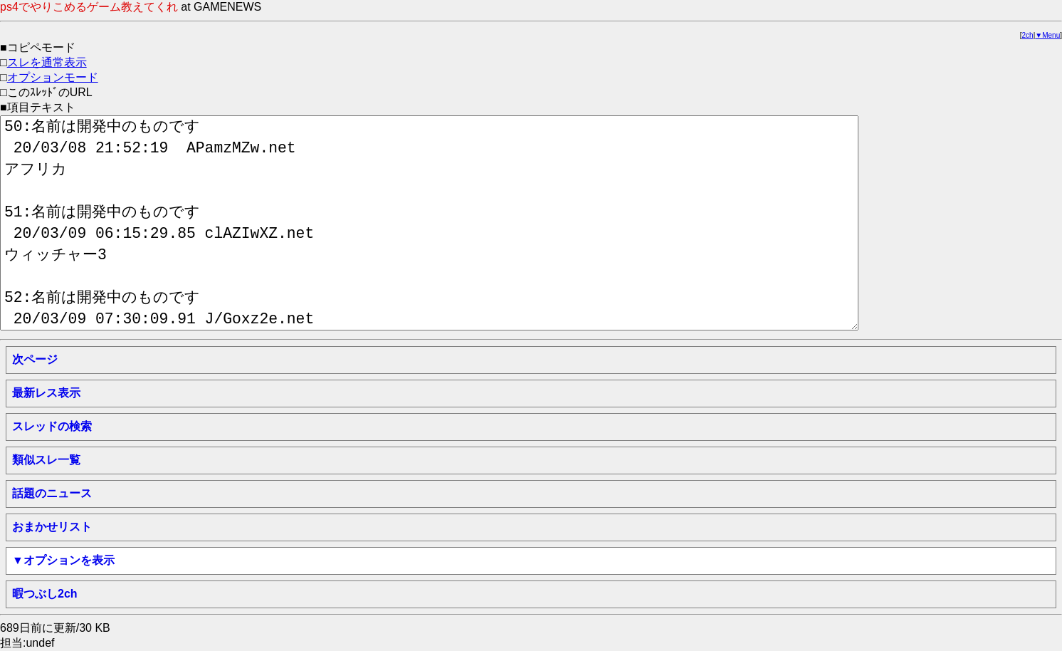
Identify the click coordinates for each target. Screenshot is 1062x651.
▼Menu (1047, 35)
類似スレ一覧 (46, 460)
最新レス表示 (46, 393)
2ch (1028, 35)
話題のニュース (52, 493)
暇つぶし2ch (45, 594)
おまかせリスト (52, 527)
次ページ (35, 359)
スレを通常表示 (47, 62)
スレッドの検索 (52, 426)
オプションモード (52, 77)
